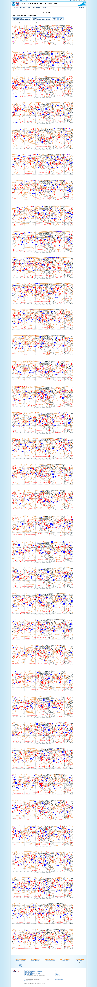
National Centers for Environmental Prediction (32, 973)
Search (81, 7)
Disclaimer (57, 970)
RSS (27, 0)
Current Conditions (20, 959)
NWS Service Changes (65, 960)
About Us (57, 978)
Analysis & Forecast (19, 7)
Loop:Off (60, 19)
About (44, 7)
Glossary (57, 974)
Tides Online (20, 961)
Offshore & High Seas (35, 960)
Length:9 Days (54, 19)
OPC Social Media (79, 959)
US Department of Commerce (29, 970)
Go (84, 0)
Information (36, 7)
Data (29, 7)
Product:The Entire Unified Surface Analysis (41, 19)
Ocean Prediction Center (38, 3)
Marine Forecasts (35, 959)
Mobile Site (21, 0)
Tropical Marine (35, 961)
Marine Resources (50, 959)
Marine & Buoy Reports (20, 960)
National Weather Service (28, 972)
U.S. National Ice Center (50, 961)
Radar (20, 965)
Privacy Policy (57, 975)
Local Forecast (71, 0)
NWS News (65, 961)
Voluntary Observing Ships (50, 960)
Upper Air (20, 966)
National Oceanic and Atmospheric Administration (34, 5)
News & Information (65, 959)
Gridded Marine (35, 963)
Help (56, 973)
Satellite (20, 964)
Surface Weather (20, 963)
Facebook (79, 960)
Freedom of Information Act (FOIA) (61, 976)
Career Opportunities (59, 979)
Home (14, 0)
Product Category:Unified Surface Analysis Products (21, 19)
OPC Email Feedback (28, 980)
